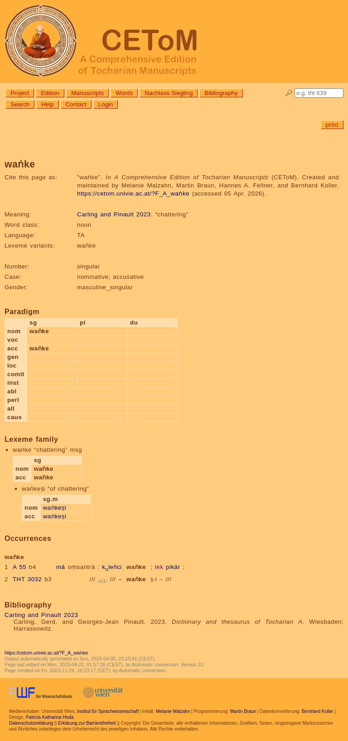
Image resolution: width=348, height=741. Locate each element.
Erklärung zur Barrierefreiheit (87, 723)
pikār (173, 567)
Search (19, 104)
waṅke (136, 567)
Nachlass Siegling (169, 93)
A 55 (19, 567)
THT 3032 (27, 579)
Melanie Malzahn (173, 711)
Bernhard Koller (317, 711)
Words (124, 93)
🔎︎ (289, 93)
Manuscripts (87, 93)
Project (19, 93)
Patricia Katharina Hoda (50, 717)
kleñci (112, 567)
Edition (50, 93)
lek (159, 567)
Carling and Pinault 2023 (113, 214)
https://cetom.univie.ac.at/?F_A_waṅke (133, 193)
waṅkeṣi (55, 507)
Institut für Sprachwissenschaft (108, 711)
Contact (76, 104)
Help (47, 104)
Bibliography (220, 93)
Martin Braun (243, 711)
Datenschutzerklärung (31, 723)
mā (60, 567)
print (332, 124)
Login (105, 104)
